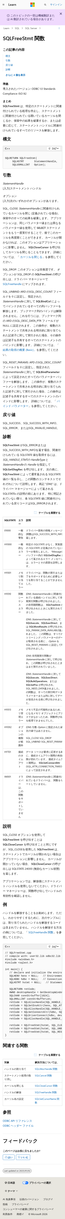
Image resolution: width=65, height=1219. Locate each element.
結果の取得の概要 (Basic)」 (19, 350)
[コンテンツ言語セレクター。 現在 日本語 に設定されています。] (10, 1183)
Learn (6, 28)
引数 (8, 60)
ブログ (46, 1199)
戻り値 (9, 65)
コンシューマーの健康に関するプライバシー (27, 1209)
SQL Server (31, 28)
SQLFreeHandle (12, 284)
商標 (19, 1214)
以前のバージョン (29, 1199)
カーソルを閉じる (31, 257)
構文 (8, 56)
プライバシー (19, 1204)
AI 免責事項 (9, 1199)
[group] (32, 668)
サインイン (56, 4)
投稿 (5, 1204)
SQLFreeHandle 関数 (40, 932)
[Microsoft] (32, 4)
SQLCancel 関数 (43, 1075)
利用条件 (7, 1214)
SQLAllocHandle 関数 (46, 1069)
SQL (17, 28)
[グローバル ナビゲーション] (3, 5)
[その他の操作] (59, 28)
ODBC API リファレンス (17, 1120)
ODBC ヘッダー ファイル (18, 1125)
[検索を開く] (45, 5)
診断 (8, 69)
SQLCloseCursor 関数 (46, 1085)
